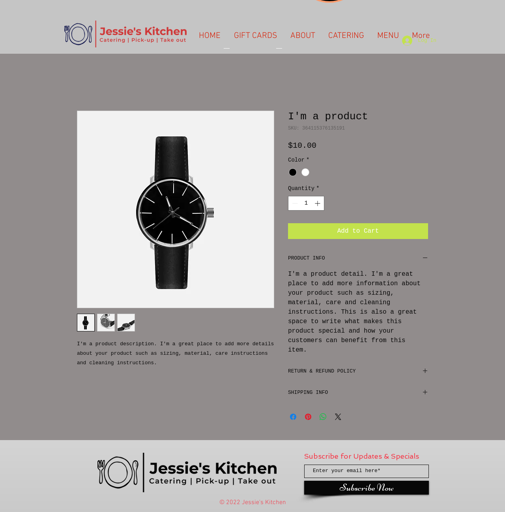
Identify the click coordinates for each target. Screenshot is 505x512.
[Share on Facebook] (293, 417)
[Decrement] (294, 203)
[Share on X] (338, 417)
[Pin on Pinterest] (308, 417)
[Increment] (318, 203)
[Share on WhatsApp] (323, 417)
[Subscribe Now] (366, 488)
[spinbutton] (306, 203)
